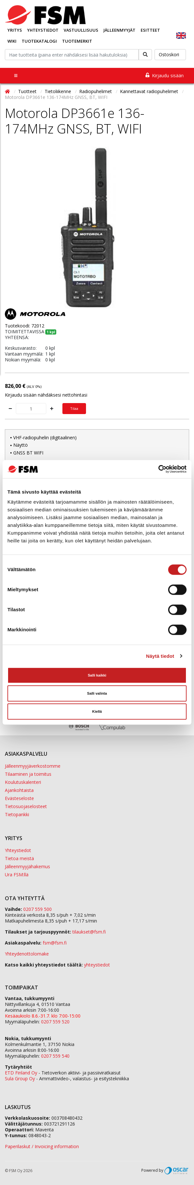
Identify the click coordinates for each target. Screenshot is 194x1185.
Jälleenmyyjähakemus (27, 866)
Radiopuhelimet (96, 91)
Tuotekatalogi (39, 41)
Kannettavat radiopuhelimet (149, 91)
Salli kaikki (97, 676)
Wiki (11, 41)
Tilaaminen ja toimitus (28, 774)
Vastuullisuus (81, 30)
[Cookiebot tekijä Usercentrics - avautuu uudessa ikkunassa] (158, 469)
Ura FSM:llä (16, 874)
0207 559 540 (55, 1056)
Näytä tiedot (160, 656)
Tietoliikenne (58, 91)
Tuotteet (28, 91)
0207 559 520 (55, 1022)
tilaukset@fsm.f (89, 932)
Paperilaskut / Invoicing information (42, 1146)
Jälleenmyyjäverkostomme (32, 766)
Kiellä (97, 711)
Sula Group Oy (20, 1078)
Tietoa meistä (19, 858)
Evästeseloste (19, 798)
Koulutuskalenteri (23, 782)
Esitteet (150, 30)
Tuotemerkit (77, 41)
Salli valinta (97, 694)
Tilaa (74, 408)
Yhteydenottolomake (27, 954)
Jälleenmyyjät (119, 30)
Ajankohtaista (19, 790)
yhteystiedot (97, 965)
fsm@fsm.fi (55, 943)
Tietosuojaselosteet (26, 806)
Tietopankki (17, 814)
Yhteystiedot (43, 30)
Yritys (14, 30)
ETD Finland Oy (21, 1073)
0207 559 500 (37, 909)
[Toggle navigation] (15, 75)
